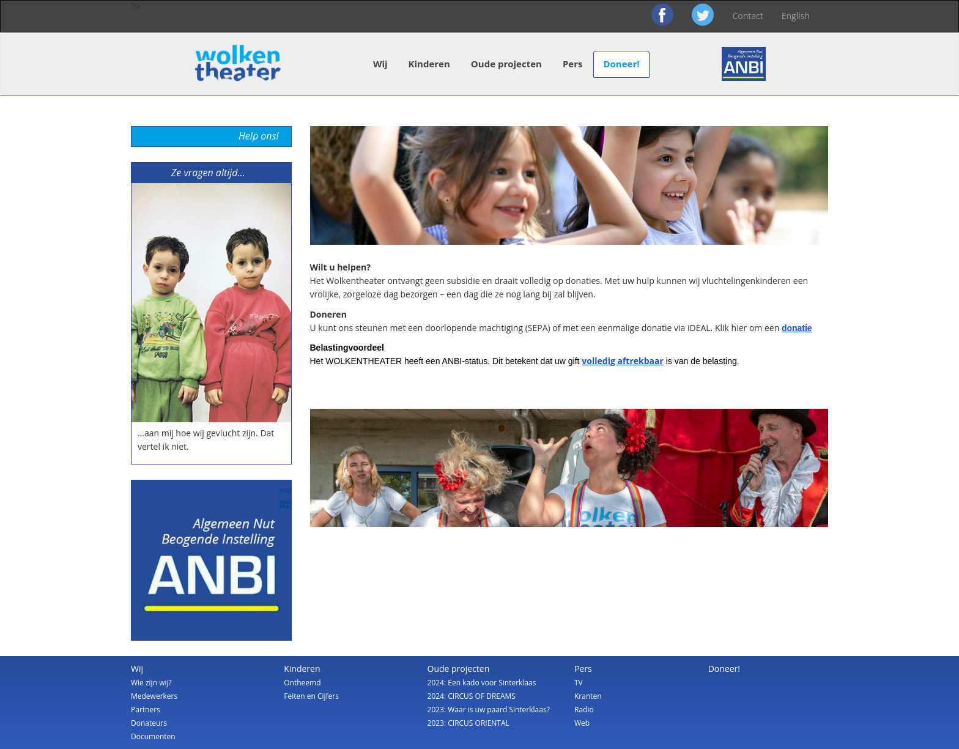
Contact (747, 15)
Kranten (588, 696)
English (796, 15)
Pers (573, 64)
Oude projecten (506, 64)
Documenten (153, 736)
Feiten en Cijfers (311, 696)
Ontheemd (302, 682)
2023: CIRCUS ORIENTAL (468, 723)
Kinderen (429, 64)
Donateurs (149, 723)
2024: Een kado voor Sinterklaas (482, 682)
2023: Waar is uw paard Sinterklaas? (489, 709)
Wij (380, 64)
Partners (145, 709)
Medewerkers (154, 696)
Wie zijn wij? (151, 682)
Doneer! (621, 64)
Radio (584, 709)
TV (578, 682)
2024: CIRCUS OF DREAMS (472, 696)
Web (582, 723)
